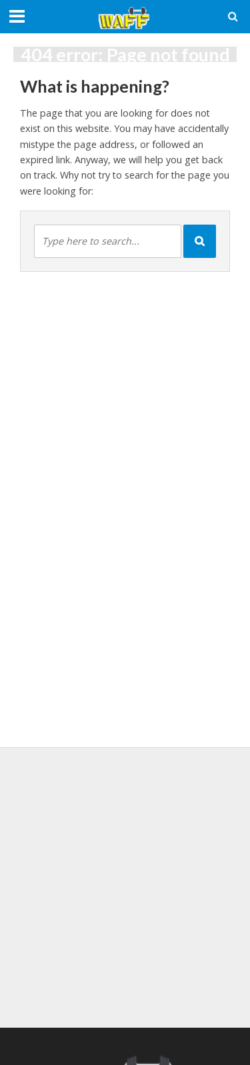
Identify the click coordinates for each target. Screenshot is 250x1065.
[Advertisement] (125, 885)
